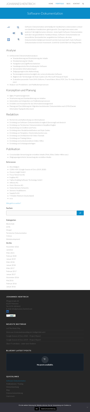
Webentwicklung (12, 387)
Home (51, 3)
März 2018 (10, 262)
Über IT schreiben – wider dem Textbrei (21, 344)
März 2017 (10, 268)
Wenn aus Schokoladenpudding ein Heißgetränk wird (25, 332)
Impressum (10, 396)
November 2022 (12, 247)
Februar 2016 (11, 283)
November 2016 (12, 277)
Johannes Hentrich (20, 3)
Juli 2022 (9, 250)
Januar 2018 (11, 265)
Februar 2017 (11, 271)
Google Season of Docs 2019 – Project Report (23, 340)
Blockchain (10, 224)
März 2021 (10, 253)
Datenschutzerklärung (14, 393)
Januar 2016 (11, 287)
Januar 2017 (11, 274)
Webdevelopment (13, 239)
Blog (68, 3)
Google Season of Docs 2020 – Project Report (23, 336)
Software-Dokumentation (16, 381)
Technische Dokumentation (16, 233)
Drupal (8, 230)
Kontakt (76, 3)
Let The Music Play (13, 328)
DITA (8, 227)
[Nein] (87, 407)
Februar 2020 (11, 256)
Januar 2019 (11, 259)
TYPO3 (9, 236)
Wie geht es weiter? (13, 203)
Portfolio (60, 3)
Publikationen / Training (14, 384)
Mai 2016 (9, 280)
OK (37, 409)
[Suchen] (80, 213)
